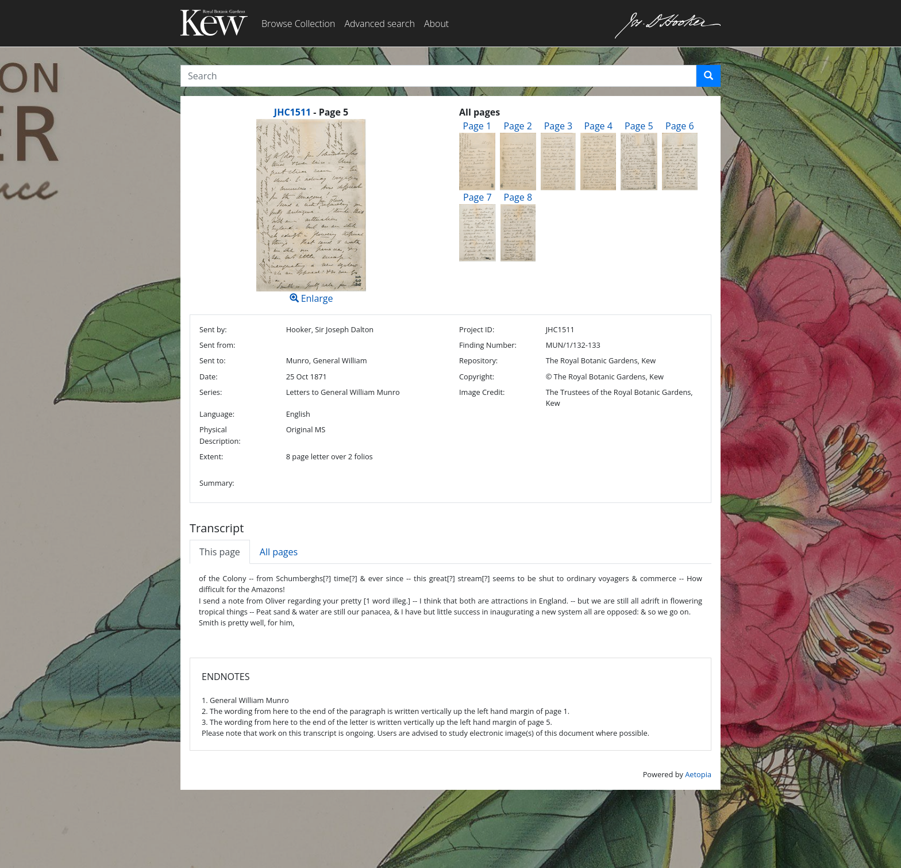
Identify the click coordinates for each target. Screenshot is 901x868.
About (436, 23)
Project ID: (476, 329)
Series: (210, 392)
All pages (279, 552)
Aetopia (698, 774)
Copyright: (476, 376)
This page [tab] (219, 552)
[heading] (311, 112)
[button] (708, 76)
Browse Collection (298, 23)
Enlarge (311, 212)
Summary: (216, 483)
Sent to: (212, 360)
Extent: (211, 456)
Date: (208, 376)
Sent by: (213, 329)
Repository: (478, 360)
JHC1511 (292, 112)
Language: (216, 414)
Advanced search (379, 23)
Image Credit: (482, 392)
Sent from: (217, 345)
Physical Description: (220, 434)
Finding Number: (488, 345)
